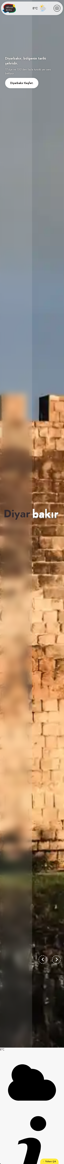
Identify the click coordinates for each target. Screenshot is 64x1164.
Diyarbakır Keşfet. (21, 83)
